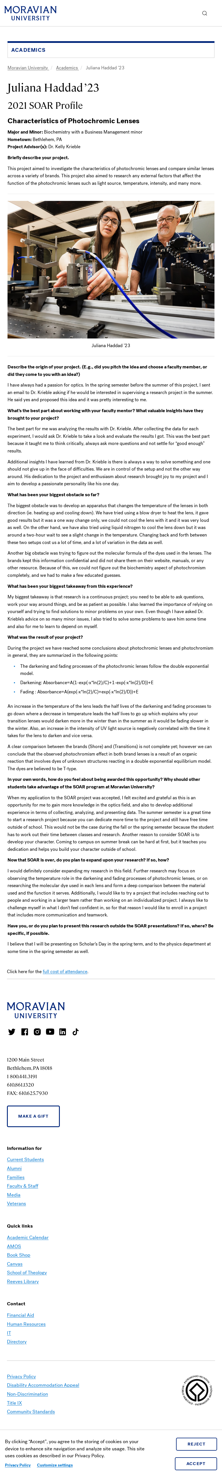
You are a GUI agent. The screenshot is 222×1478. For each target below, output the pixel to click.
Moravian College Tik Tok (75, 1031)
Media (14, 1195)
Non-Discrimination (27, 1394)
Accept (196, 1463)
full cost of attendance (65, 972)
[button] (204, 13)
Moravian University (28, 68)
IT (9, 1333)
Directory (17, 1341)
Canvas (15, 1264)
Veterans (16, 1203)
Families (16, 1177)
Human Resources (26, 1324)
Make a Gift (33, 1116)
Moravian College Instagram (37, 1031)
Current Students (25, 1159)
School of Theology (27, 1272)
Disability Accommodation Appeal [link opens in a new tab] (43, 1385)
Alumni (14, 1168)
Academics (67, 68)
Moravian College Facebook (24, 1031)
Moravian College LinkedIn (62, 1031)
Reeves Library (23, 1281)
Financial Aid (20, 1315)
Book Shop (18, 1255)
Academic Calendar (28, 1237)
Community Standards (31, 1411)
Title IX (14, 1403)
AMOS (14, 1246)
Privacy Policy (18, 1465)
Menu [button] (216, 13)
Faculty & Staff (22, 1186)
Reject (197, 1444)
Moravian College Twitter (12, 1031)
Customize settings (55, 1465)
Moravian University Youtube (50, 1031)
